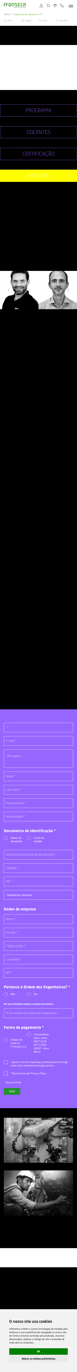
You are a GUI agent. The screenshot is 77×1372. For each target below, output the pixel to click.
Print (10, 20)
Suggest (28, 20)
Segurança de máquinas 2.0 (27, 14)
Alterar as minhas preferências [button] (38, 1358)
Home (7, 14)
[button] (9, 289)
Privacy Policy (38, 1072)
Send (12, 1090)
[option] (38, 67)
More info (63, 20)
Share (44, 20)
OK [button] (38, 1351)
